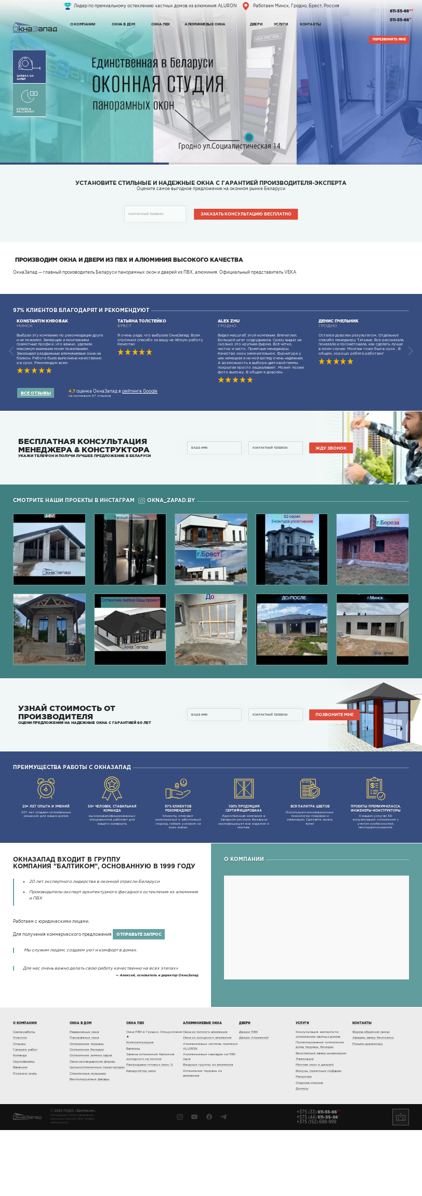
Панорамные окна (84, 1103)
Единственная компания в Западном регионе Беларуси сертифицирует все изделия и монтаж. (244, 868)
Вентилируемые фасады (90, 1145)
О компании (82, 24)
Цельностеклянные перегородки (97, 1133)
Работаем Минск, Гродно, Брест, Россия (296, 6)
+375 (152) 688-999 (316, 1188)
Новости (20, 1103)
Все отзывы (36, 459)
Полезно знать (25, 1139)
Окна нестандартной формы (92, 1127)
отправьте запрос (139, 1000)
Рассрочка (303, 1142)
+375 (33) (389, 11)
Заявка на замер (29, 68)
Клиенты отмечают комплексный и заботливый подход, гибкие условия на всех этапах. (178, 868)
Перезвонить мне (389, 39)
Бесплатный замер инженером (321, 1119)
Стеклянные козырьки (88, 1139)
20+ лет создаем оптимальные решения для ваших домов (46, 862)
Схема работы (24, 1097)
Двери (256, 24)
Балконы (133, 1114)
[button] (411, 417)
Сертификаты (24, 1127)
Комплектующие (140, 1108)
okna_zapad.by (166, 567)
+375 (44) (389, 20)
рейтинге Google (139, 457)
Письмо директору (367, 1109)
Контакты (310, 24)
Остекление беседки (87, 1115)
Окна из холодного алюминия (207, 1103)
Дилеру (302, 1154)
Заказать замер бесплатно (373, 1103)
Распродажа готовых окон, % (149, 1131)
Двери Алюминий (254, 1103)
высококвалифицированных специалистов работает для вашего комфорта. (112, 866)
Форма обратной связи (371, 1097)
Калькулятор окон (141, 1136)
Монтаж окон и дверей (315, 1131)
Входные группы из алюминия (208, 1131)
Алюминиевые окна (205, 24)
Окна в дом (123, 24)
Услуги (281, 24)
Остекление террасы (87, 1109)
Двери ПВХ (248, 1097)
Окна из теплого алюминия (205, 1097)
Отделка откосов (309, 1148)
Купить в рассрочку (29, 101)
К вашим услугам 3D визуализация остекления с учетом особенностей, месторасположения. (375, 868)
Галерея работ (25, 1115)
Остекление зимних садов (91, 1121)
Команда (20, 1121)
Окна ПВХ (160, 24)
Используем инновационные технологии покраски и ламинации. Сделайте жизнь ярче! (310, 866)
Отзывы (19, 1109)
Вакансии (20, 1133)
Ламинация (305, 1124)
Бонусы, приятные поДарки (318, 1136)
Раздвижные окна (84, 1097)
